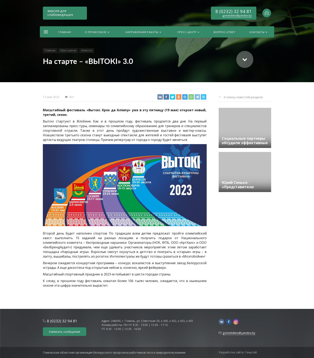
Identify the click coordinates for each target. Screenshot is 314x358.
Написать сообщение (64, 332)
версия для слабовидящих (60, 12)
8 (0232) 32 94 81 (233, 11)
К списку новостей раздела (243, 97)
